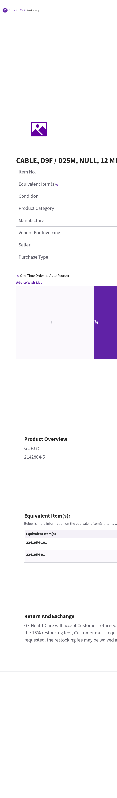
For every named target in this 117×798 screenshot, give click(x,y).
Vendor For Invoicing (39, 233)
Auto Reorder (59, 275)
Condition (29, 196)
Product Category (36, 208)
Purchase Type (33, 257)
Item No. (27, 172)
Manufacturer (32, 220)
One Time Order (32, 275)
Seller (24, 245)
